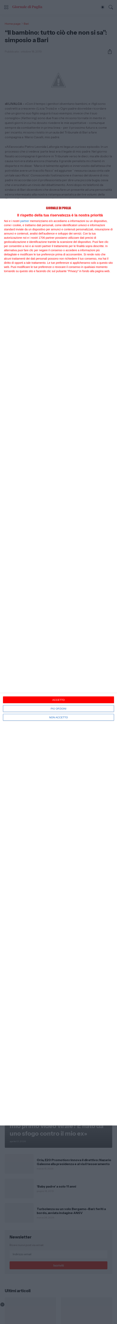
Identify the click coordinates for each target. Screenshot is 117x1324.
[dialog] (58, 662)
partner (24, 221)
